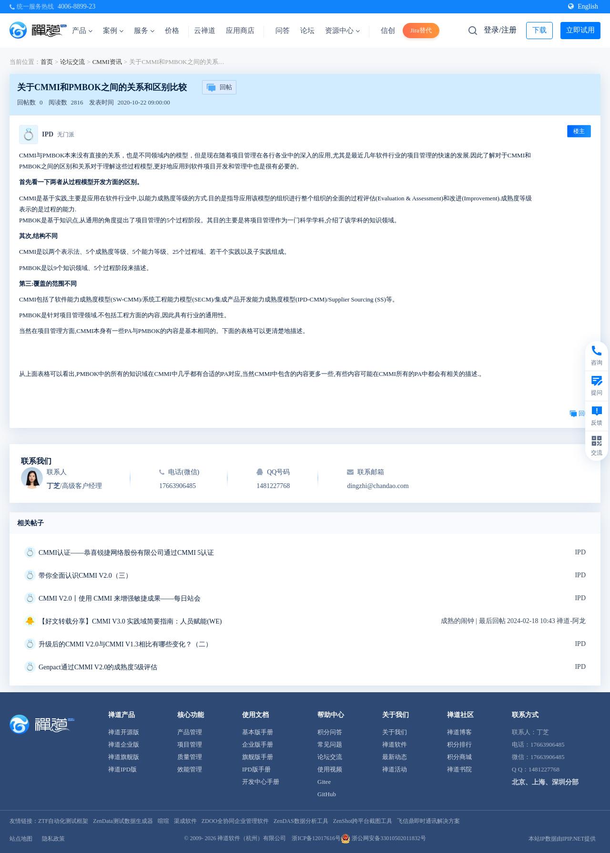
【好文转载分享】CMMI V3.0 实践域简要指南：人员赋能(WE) (130, 621)
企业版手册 (257, 744)
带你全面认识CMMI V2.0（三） (85, 575)
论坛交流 (72, 61)
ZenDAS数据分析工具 (301, 821)
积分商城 (459, 756)
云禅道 (204, 30)
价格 (172, 30)
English (583, 6)
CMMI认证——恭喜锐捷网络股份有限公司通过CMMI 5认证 (126, 552)
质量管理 (189, 756)
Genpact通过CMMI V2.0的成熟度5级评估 (98, 667)
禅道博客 (459, 732)
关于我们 (394, 732)
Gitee (324, 781)
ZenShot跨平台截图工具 (363, 821)
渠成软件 (185, 821)
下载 (539, 30)
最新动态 (394, 756)
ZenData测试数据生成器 (122, 821)
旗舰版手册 (257, 756)
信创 (388, 30)
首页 (47, 61)
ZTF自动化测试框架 (63, 821)
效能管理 (189, 769)
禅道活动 (394, 769)
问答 (282, 30)
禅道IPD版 (122, 769)
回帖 (219, 87)
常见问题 (329, 744)
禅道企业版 (123, 744)
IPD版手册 (256, 769)
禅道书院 (459, 769)
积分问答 (329, 732)
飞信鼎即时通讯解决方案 (428, 821)
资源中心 (342, 30)
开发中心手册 (260, 781)
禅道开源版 (123, 732)
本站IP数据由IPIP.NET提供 (562, 838)
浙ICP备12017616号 (316, 838)
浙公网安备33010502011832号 (383, 838)
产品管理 (189, 732)
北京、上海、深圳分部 (545, 782)
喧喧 (163, 821)
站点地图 (21, 838)
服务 (144, 30)
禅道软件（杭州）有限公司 (251, 838)
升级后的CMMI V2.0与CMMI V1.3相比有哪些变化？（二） (125, 644)
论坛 (307, 30)
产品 (82, 30)
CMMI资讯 (107, 61)
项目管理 (189, 744)
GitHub (326, 794)
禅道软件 (394, 744)
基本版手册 (257, 732)
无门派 (65, 134)
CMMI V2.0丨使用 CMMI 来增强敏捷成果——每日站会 (120, 598)
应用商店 (240, 30)
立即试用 (580, 30)
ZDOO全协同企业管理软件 (235, 821)
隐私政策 (53, 838)
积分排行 (459, 744)
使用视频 (329, 769)
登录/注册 (500, 30)
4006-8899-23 (76, 6)
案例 (113, 30)
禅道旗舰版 (123, 756)
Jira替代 (421, 30)
